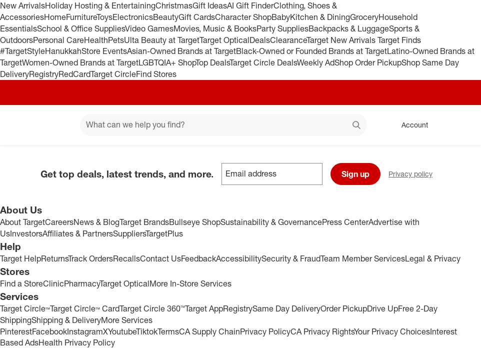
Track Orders (90, 259)
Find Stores (156, 74)
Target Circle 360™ (152, 309)
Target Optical (225, 40)
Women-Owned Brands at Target (80, 63)
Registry (43, 74)
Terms (168, 331)
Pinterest (16, 331)
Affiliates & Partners (77, 233)
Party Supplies (282, 29)
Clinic (53, 283)
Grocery (364, 17)
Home (55, 17)
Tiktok (147, 331)
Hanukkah (63, 51)
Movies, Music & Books (215, 29)
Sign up (356, 174)
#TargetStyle (22, 51)
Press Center (345, 222)
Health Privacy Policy (76, 343)
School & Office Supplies (81, 29)
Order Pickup (343, 309)
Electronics (132, 17)
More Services (126, 320)
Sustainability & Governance (271, 222)
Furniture (81, 17)
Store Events (104, 51)
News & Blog (97, 222)
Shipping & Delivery (66, 320)
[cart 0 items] (460, 125)
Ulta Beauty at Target (162, 40)
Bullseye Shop (194, 222)
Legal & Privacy (432, 259)
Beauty (165, 17)
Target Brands (144, 222)
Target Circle (113, 74)
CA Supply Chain (209, 331)
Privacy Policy (265, 331)
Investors (26, 233)
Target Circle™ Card (85, 309)
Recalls (126, 259)
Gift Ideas (209, 5)
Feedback (198, 259)
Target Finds (399, 40)
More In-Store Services (191, 283)
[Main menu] (57, 125)
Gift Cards (196, 17)
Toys (104, 17)
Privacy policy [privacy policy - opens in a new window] (414, 175)
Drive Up (382, 309)
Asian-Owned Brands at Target (181, 51)
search (357, 125)
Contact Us (160, 259)
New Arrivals (22, 5)
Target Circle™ (25, 309)
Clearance (288, 40)
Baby (281, 17)
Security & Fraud (291, 259)
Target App (204, 309)
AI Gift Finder (250, 5)
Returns (54, 259)
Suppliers (129, 233)
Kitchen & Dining (320, 17)
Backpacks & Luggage (348, 29)
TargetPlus (164, 233)
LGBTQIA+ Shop (167, 63)
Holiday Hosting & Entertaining (100, 5)
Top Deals (213, 63)
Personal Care (58, 40)
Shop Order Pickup (368, 63)
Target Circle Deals (263, 63)
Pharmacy (82, 283)
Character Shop (243, 17)
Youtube (122, 331)
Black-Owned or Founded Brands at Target (311, 51)
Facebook (49, 331)
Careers (59, 222)
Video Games (149, 29)
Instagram (85, 331)
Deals (260, 40)
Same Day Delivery (286, 309)
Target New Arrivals (342, 40)
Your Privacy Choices (392, 331)
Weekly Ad (315, 63)
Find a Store (21, 283)
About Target (22, 222)
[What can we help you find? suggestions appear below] (223, 125)
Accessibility (239, 259)
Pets (116, 40)
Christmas (174, 5)
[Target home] (22, 125)
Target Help (20, 259)
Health (96, 40)
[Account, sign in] (409, 125)
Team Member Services (362, 259)
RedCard (74, 74)
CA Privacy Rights (322, 331)
